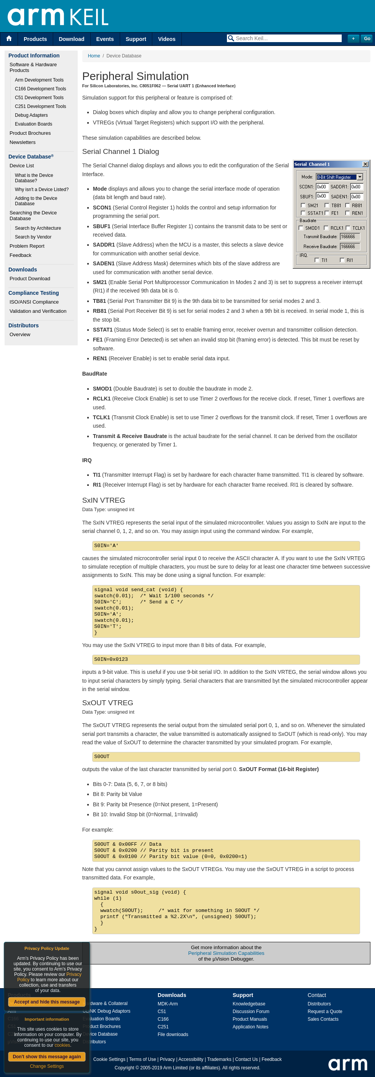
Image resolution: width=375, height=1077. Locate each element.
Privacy (167, 1059)
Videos (167, 39)
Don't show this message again (47, 1056)
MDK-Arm (168, 1004)
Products (35, 39)
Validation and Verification (38, 311)
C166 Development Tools (40, 89)
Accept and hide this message (47, 1002)
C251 (163, 1027)
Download (72, 39)
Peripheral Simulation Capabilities (226, 953)
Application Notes (250, 1027)
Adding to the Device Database (37, 201)
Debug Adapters (31, 115)
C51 (162, 1011)
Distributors (94, 1041)
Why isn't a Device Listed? (41, 189)
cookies (62, 1045)
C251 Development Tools (40, 106)
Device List (22, 165)
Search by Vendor (33, 237)
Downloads (172, 995)
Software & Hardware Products (34, 67)
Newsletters (23, 142)
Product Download (30, 278)
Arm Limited (175, 1067)
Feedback (20, 255)
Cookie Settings (109, 1059)
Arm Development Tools (39, 80)
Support (136, 39)
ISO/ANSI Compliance (34, 302)
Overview (20, 334)
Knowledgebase (249, 1004)
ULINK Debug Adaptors (106, 1011)
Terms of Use (142, 1059)
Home (94, 56)
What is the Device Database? (34, 178)
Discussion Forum (251, 1011)
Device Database (100, 1034)
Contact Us (246, 1059)
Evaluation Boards (33, 124)
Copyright (124, 1067)
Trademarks (219, 1059)
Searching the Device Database (34, 215)
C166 (163, 1019)
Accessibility (190, 1059)
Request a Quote (325, 1011)
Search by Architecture (38, 228)
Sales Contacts (323, 1019)
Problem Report (27, 246)
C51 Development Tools (39, 97)
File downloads (173, 1034)
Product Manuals (250, 1019)
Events (105, 39)
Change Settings (47, 1066)
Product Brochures (30, 133)
